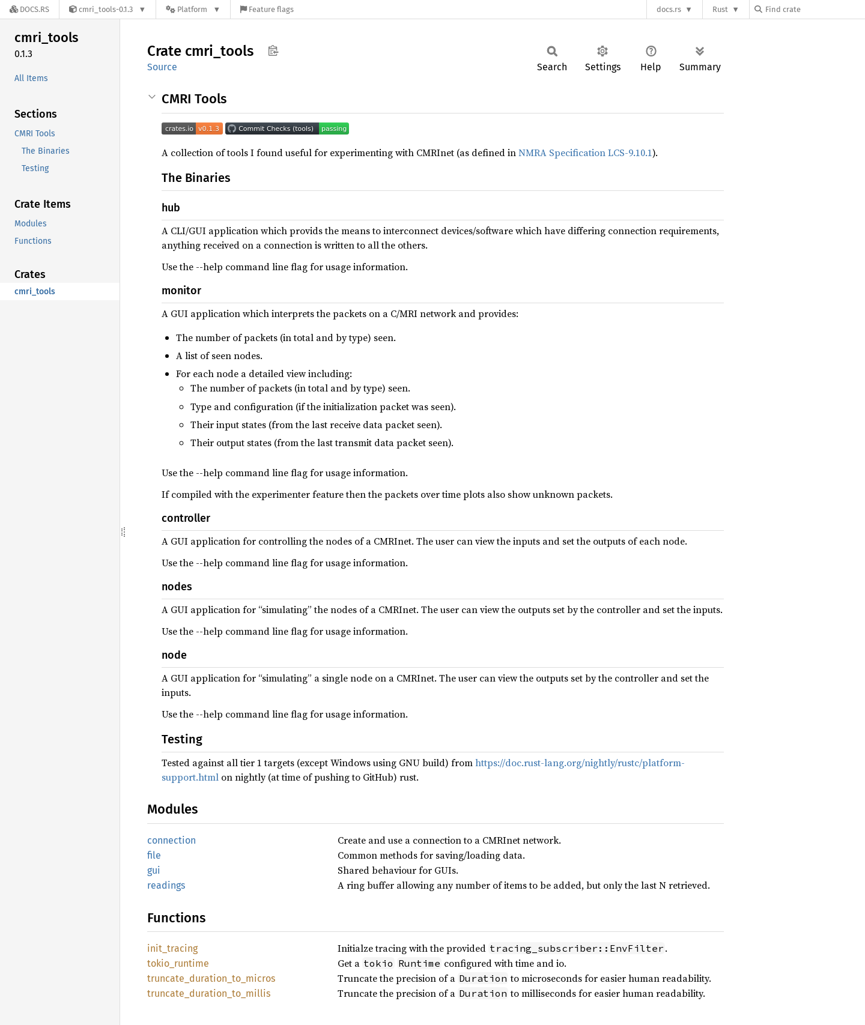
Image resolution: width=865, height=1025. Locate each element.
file (154, 855)
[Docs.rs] (29, 9)
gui (153, 870)
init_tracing (172, 948)
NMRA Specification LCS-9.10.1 (585, 152)
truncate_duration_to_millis (208, 993)
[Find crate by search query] (814, 9)
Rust (720, 9)
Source (162, 67)
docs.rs (669, 9)
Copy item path (273, 50)
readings (166, 885)
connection (171, 840)
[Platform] (193, 9)
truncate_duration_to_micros (211, 978)
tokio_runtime (178, 963)
